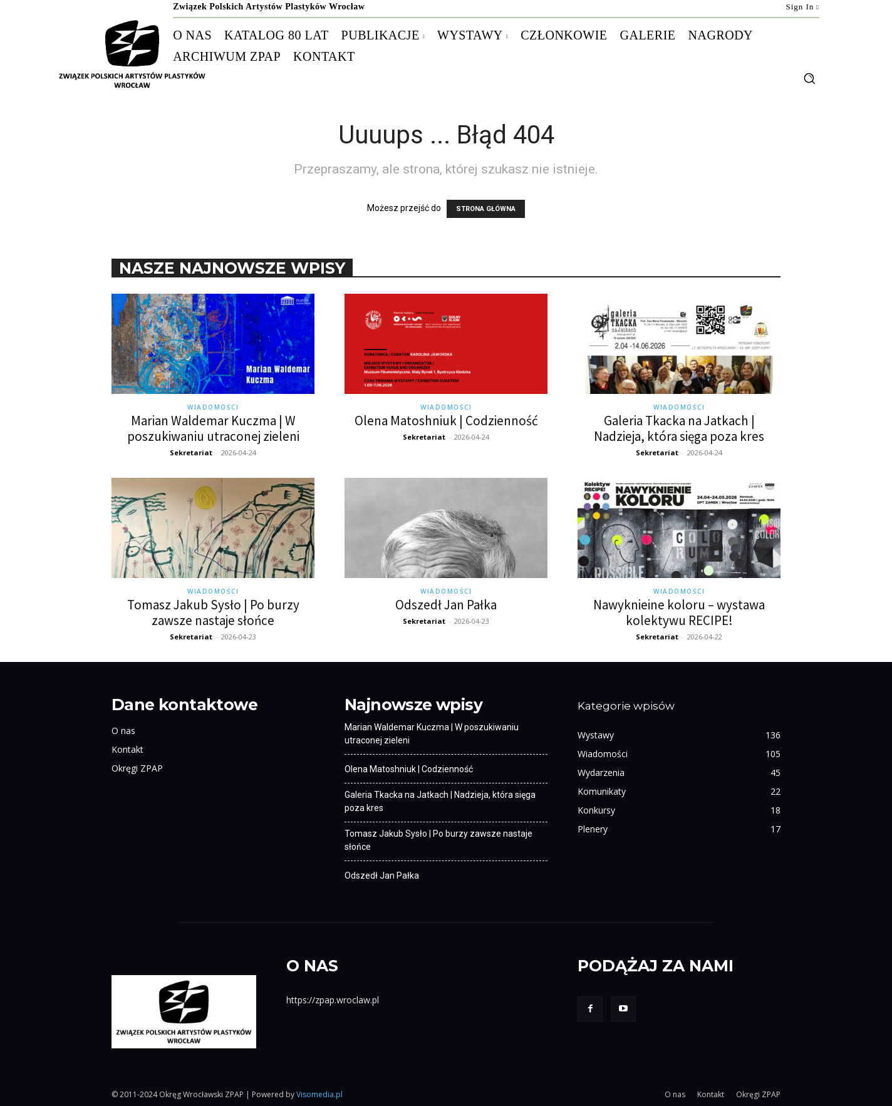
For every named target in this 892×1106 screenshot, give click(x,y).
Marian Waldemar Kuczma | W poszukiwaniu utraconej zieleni (213, 428)
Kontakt (127, 749)
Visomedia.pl (319, 1094)
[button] (809, 78)
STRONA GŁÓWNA (486, 209)
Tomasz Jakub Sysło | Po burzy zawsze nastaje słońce (213, 612)
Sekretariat (191, 452)
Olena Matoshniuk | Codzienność (446, 420)
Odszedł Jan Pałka (446, 604)
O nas (123, 730)
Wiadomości (213, 407)
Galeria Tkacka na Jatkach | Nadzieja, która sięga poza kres (679, 428)
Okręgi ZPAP (137, 768)
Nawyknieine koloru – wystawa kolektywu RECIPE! (679, 612)
